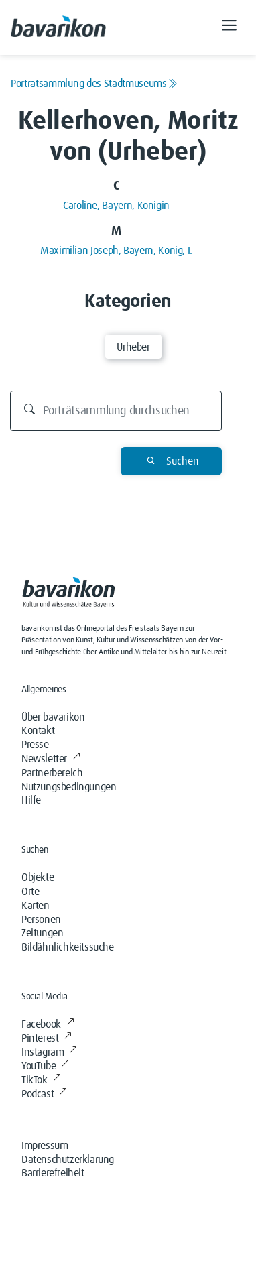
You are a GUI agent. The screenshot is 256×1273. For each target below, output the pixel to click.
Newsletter (50, 759)
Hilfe (31, 800)
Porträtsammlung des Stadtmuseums (94, 83)
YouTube (45, 1066)
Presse (35, 744)
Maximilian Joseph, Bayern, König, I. (116, 250)
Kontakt (37, 730)
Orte (30, 891)
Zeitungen (42, 933)
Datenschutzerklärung (67, 1159)
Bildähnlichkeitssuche (67, 947)
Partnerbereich (51, 773)
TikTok (40, 1080)
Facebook (47, 1024)
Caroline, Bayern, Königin (116, 205)
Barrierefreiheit (52, 1173)
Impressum (44, 1145)
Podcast (44, 1094)
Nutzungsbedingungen (68, 787)
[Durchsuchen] (116, 411)
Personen (41, 919)
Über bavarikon (52, 717)
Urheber (133, 347)
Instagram (49, 1052)
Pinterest (46, 1038)
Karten (35, 905)
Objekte (37, 877)
